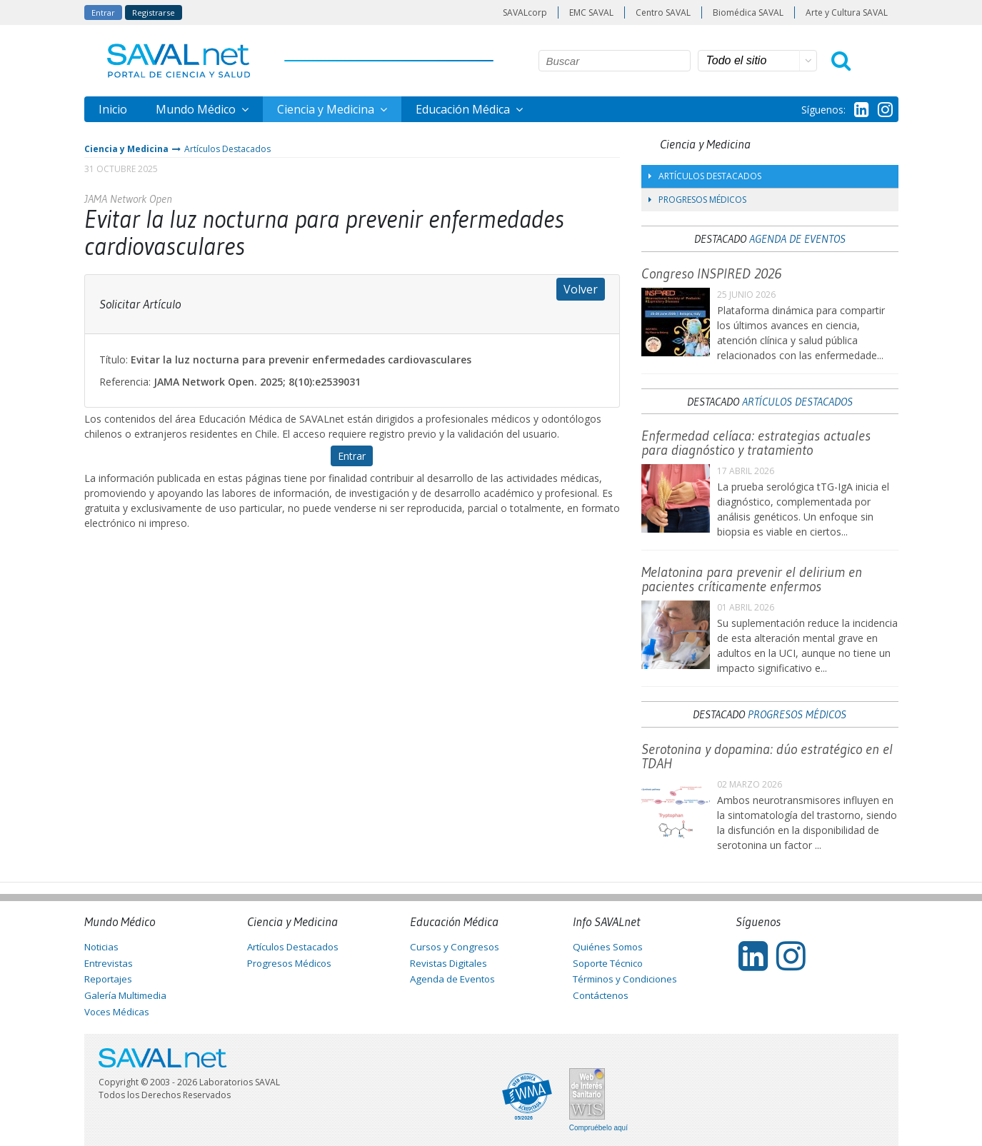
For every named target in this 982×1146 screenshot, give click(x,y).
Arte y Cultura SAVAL (847, 12)
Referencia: (125, 381)
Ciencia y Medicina (327, 109)
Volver (580, 289)
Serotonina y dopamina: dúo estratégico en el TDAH (767, 756)
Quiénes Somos (608, 946)
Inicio (113, 109)
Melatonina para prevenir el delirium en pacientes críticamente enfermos (751, 579)
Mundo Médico (197, 109)
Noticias (101, 946)
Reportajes (108, 978)
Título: (113, 359)
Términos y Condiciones (625, 978)
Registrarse (153, 12)
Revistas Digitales (448, 963)
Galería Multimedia (125, 995)
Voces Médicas (116, 1011)
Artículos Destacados (227, 149)
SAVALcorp (525, 12)
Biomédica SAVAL (748, 12)
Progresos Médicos (697, 199)
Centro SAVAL (663, 12)
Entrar (103, 12)
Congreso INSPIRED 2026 (711, 273)
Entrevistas (108, 963)
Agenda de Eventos (797, 238)
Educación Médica (464, 109)
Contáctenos (600, 995)
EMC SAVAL (591, 12)
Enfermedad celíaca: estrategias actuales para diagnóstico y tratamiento (756, 442)
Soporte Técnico (608, 963)
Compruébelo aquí (598, 1128)
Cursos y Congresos (454, 946)
